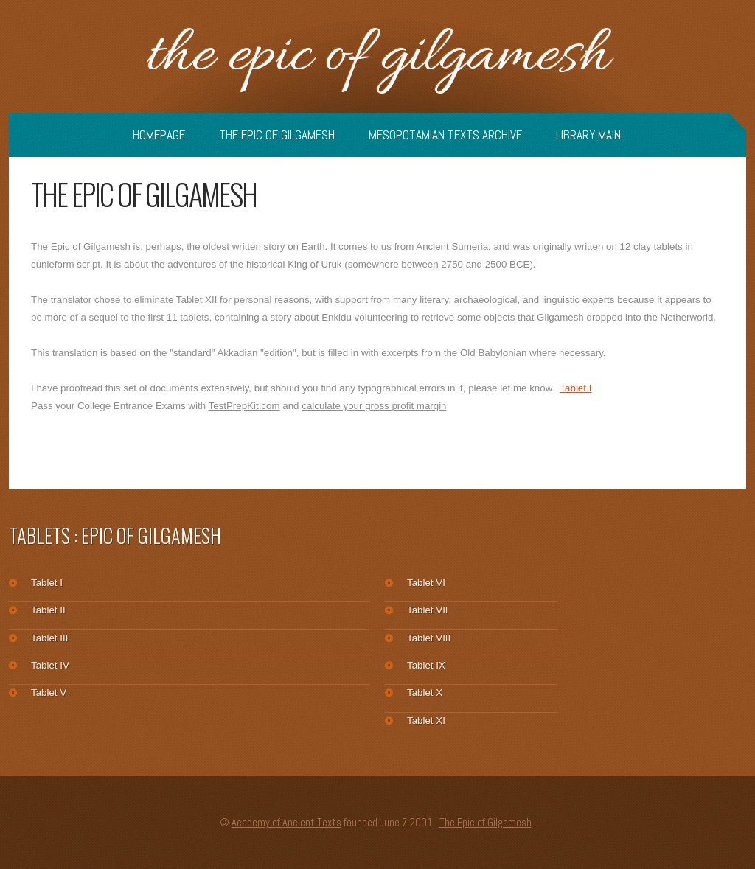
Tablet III (49, 637)
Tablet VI (426, 582)
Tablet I (575, 388)
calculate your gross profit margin (374, 405)
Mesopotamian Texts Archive (445, 135)
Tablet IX (426, 665)
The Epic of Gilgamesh (377, 56)
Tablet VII (427, 609)
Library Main (588, 135)
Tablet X (424, 692)
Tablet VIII (428, 637)
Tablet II (48, 609)
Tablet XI (426, 720)
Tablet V (48, 692)
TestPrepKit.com (244, 405)
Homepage (159, 135)
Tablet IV (50, 665)
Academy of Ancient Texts (286, 822)
